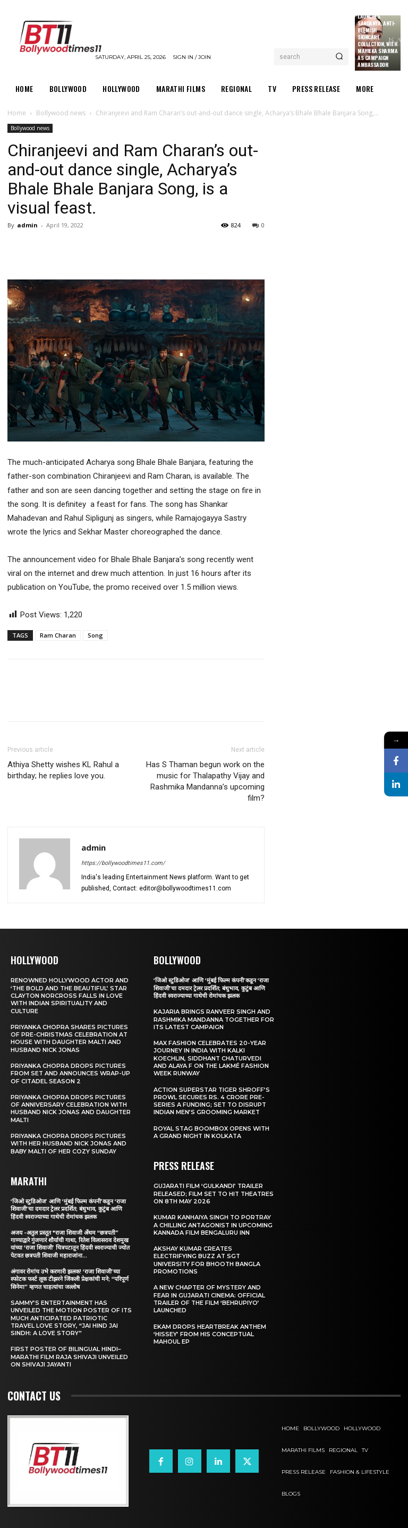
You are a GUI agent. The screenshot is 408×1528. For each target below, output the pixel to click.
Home (16, 112)
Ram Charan (58, 635)
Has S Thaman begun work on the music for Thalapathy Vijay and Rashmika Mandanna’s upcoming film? (205, 781)
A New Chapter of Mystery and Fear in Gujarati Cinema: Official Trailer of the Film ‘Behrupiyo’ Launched (210, 1299)
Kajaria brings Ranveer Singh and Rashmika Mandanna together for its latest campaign (212, 1019)
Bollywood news (61, 112)
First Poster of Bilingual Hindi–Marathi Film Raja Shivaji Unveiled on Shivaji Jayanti (70, 1356)
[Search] (339, 56)
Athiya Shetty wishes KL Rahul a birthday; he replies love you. (63, 770)
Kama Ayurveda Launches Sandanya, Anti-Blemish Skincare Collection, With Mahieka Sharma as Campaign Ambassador (377, 37)
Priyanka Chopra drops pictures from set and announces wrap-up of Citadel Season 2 (71, 1073)
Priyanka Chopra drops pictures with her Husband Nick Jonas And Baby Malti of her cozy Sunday (69, 1143)
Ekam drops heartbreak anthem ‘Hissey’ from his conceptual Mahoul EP (210, 1334)
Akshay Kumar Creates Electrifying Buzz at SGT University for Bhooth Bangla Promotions (207, 1260)
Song (95, 635)
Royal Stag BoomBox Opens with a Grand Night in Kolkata (212, 1132)
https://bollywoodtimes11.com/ (123, 863)
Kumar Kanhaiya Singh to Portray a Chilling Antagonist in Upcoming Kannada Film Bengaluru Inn (214, 1224)
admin (27, 225)
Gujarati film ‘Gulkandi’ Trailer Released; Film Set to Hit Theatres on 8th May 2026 (209, 1193)
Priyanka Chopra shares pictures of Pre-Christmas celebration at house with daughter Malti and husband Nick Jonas (70, 1038)
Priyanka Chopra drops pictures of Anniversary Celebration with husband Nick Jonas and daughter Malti (71, 1108)
